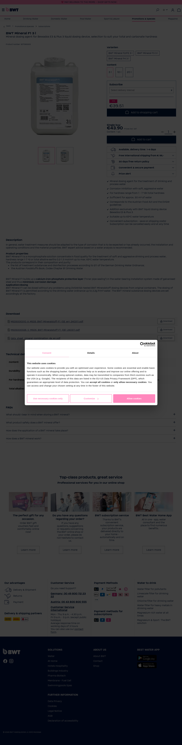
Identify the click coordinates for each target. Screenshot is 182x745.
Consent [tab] (46, 352)
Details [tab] (91, 352)
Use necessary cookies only (48, 398)
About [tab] (135, 352)
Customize (91, 398)
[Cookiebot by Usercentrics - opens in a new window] (142, 344)
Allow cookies (134, 398)
